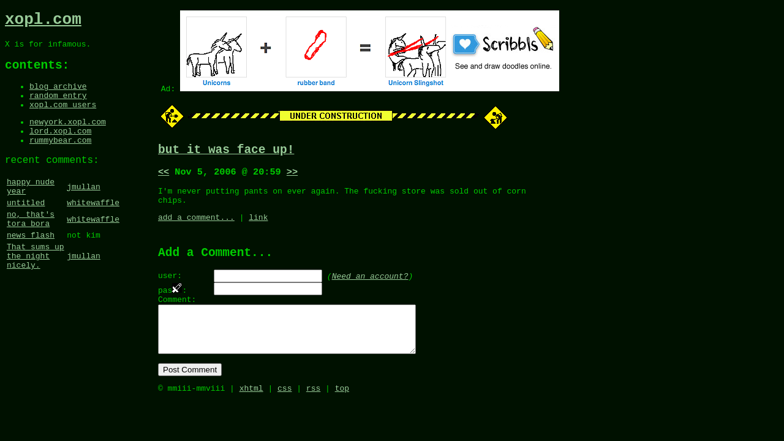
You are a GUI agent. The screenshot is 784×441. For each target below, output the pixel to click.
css (284, 415)
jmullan (83, 210)
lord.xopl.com (60, 148)
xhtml (251, 415)
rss (313, 415)
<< (163, 176)
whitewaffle (93, 229)
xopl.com (43, 21)
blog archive (58, 96)
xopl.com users (62, 118)
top (342, 415)
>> (292, 176)
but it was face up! (226, 151)
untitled (26, 229)
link (258, 226)
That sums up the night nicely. (35, 292)
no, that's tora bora (31, 249)
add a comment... (196, 226)
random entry (58, 107)
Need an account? (370, 288)
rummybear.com (60, 159)
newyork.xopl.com (67, 137)
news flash (31, 267)
